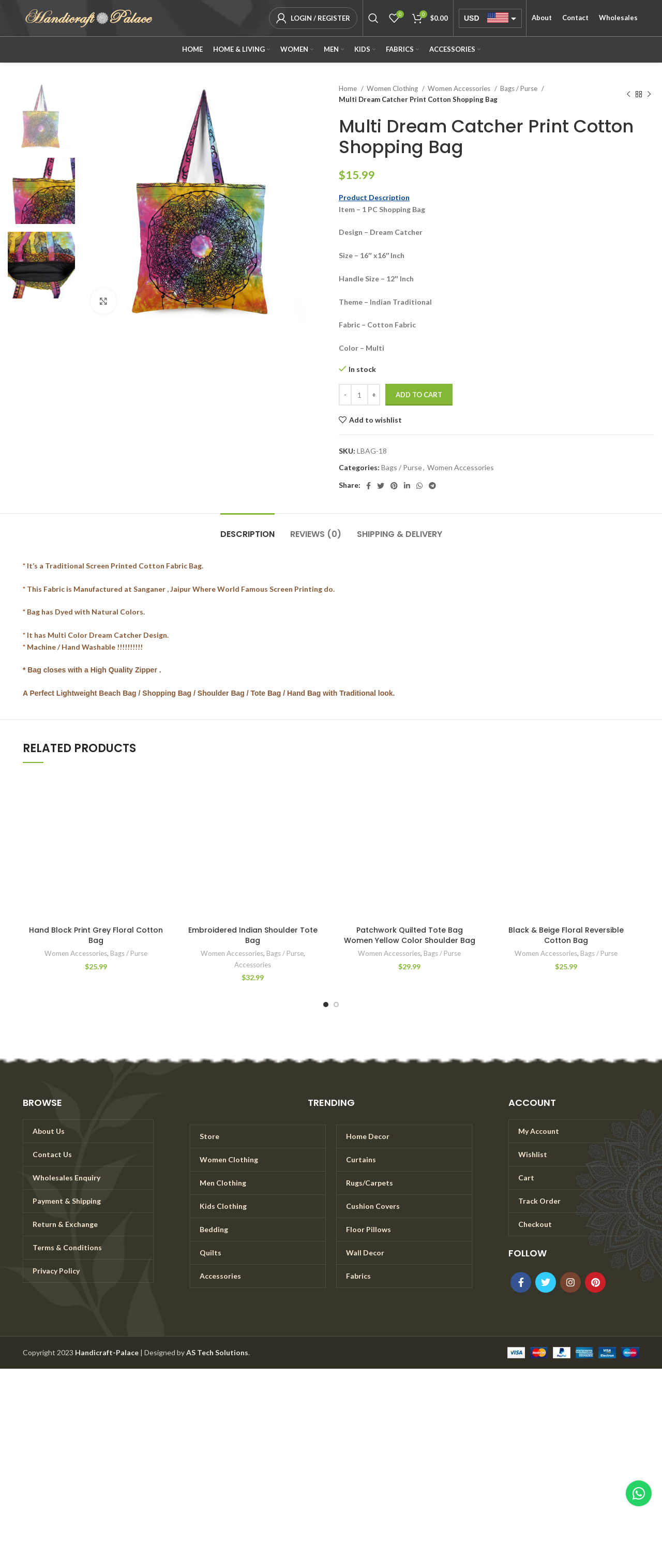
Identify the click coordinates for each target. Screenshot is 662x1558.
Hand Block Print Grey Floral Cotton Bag (96, 935)
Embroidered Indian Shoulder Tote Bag (253, 935)
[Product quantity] (359, 395)
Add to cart (419, 395)
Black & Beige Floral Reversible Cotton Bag (566, 935)
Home (348, 88)
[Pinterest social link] (394, 485)
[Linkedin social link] (407, 485)
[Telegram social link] (432, 485)
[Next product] (649, 94)
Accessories (252, 965)
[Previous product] (628, 94)
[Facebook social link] (368, 485)
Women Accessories (460, 88)
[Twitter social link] (380, 485)
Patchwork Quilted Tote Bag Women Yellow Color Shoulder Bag (409, 935)
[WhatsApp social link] (419, 485)
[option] (41, 116)
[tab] (247, 529)
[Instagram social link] (570, 1282)
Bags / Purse (519, 88)
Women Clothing (393, 88)
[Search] (373, 18)
